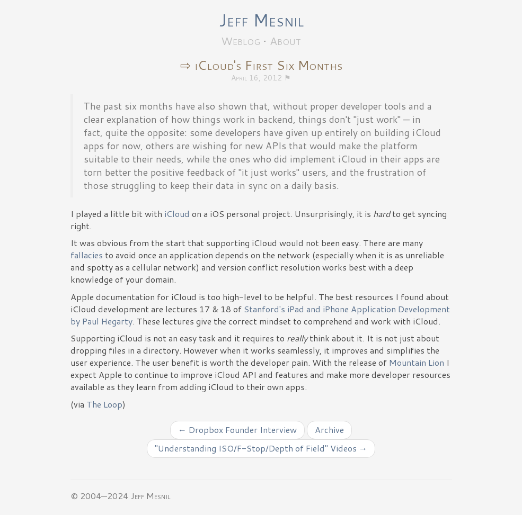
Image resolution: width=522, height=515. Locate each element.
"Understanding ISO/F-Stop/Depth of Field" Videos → (261, 448)
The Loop (104, 404)
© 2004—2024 (99, 496)
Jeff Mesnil (261, 20)
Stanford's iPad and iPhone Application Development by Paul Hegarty (260, 315)
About (285, 41)
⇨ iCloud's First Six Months (261, 65)
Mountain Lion (416, 362)
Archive (329, 429)
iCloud (177, 213)
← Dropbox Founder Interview (237, 429)
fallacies (86, 255)
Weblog (240, 41)
